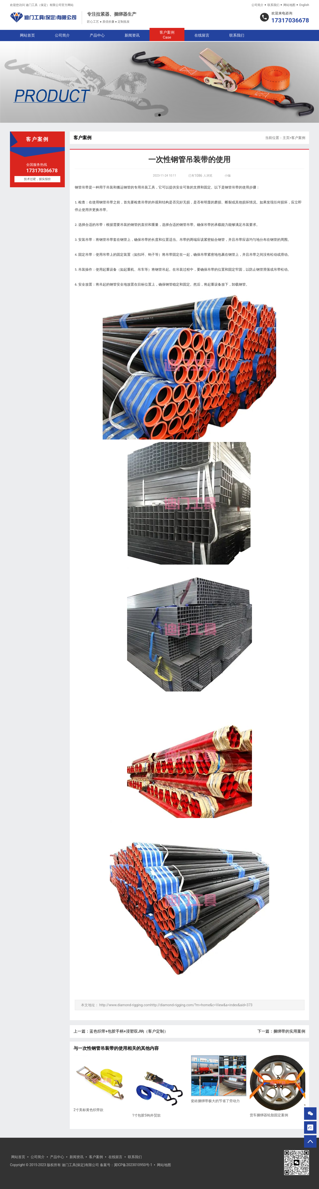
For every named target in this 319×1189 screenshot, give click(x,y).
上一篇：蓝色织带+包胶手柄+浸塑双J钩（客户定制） (121, 1031)
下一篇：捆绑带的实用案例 (281, 1031)
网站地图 (289, 5)
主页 (286, 138)
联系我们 (273, 5)
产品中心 (97, 35)
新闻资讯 (132, 35)
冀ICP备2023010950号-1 (133, 1165)
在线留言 (201, 35)
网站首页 (27, 35)
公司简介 (257, 5)
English (304, 5)
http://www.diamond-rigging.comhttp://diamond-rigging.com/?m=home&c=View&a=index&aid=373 (175, 1005)
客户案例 (167, 35)
